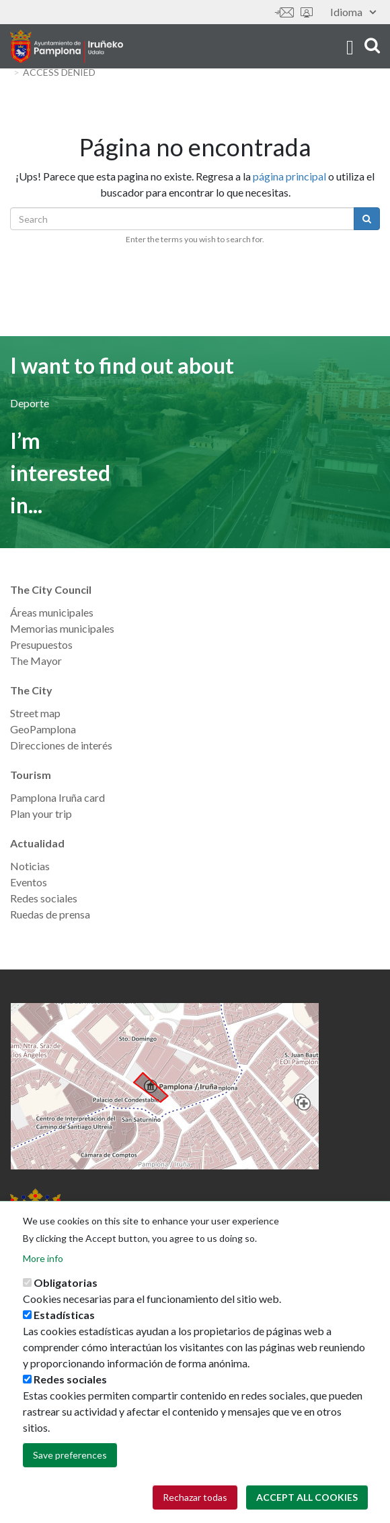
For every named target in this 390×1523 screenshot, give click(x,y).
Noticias (30, 865)
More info (43, 1258)
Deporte (29, 403)
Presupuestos (41, 644)
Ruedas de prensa (50, 914)
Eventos (28, 882)
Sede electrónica (307, 12)
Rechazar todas (195, 1497)
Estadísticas (64, 1314)
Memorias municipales (62, 628)
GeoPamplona (43, 729)
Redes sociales (43, 898)
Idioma (353, 11)
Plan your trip (41, 813)
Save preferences (70, 1455)
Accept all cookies (307, 1497)
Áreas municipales (51, 612)
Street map (35, 712)
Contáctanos (284, 12)
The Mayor (36, 660)
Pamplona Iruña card (57, 797)
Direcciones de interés (61, 745)
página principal (289, 176)
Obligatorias (66, 1282)
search (372, 45)
